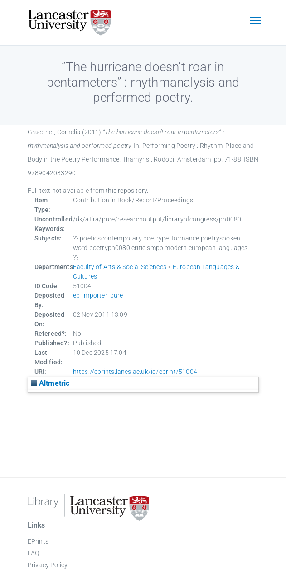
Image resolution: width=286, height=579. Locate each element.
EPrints (38, 541)
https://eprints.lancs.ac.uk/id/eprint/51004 (135, 371)
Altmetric (50, 383)
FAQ (33, 553)
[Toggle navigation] (256, 21)
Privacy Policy (48, 565)
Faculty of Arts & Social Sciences (120, 266)
